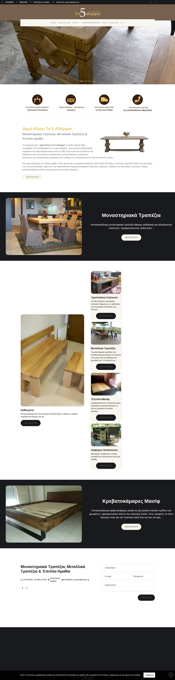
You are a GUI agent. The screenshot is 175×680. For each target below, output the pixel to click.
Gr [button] (122, 22)
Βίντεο (104, 22)
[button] (13, 52)
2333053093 (9, 2)
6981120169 (23, 2)
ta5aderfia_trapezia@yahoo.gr (67, 2)
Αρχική (53, 22)
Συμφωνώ (149, 675)
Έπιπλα (75, 22)
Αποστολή (128, 598)
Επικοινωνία (113, 22)
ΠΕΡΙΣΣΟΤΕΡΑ (32, 177)
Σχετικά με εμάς (64, 22)
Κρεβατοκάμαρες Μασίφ (91, 22)
